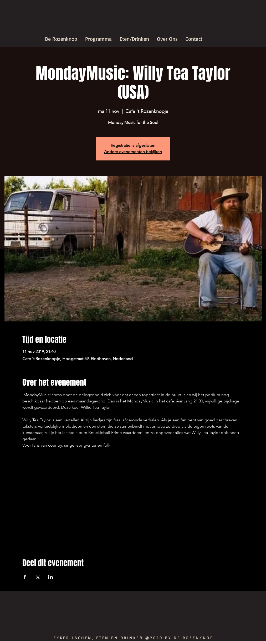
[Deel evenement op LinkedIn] (50, 577)
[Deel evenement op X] (37, 577)
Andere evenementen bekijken (133, 151)
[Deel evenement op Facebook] (24, 577)
